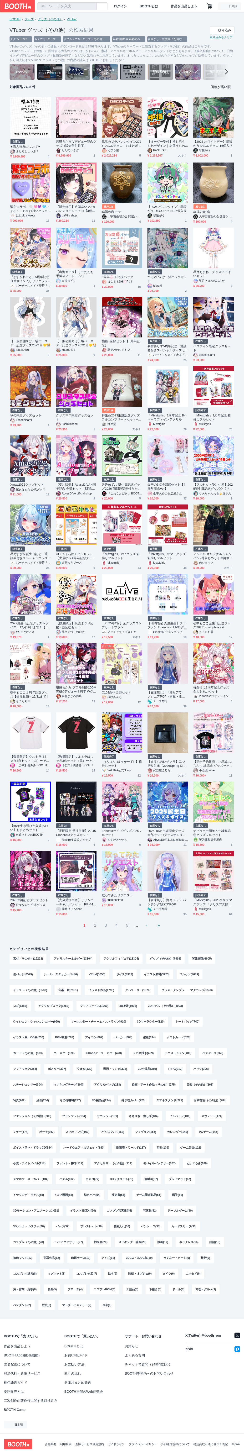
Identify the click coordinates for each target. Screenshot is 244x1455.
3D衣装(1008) (128, 1006)
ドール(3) (178, 1289)
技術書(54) (118, 1195)
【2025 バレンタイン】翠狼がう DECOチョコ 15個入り (167, 209)
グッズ (29, 19)
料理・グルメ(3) (205, 1289)
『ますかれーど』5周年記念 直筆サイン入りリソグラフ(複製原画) (29, 279)
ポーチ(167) (47, 1132)
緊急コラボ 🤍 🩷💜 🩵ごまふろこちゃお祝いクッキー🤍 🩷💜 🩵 (29, 209)
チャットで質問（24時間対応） (148, 1364)
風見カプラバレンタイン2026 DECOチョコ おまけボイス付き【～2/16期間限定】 (122, 144)
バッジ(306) (201, 1069)
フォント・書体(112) (69, 1163)
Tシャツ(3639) (189, 974)
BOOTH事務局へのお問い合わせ (149, 1373)
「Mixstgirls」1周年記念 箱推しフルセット (212, 417)
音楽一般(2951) (68, 990)
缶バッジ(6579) (23, 974)
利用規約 (65, 1444)
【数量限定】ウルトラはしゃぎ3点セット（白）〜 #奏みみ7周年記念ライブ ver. (29, 759)
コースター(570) (64, 1053)
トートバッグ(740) (187, 1021)
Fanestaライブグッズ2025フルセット (122, 833)
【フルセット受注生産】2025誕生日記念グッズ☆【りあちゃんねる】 (213, 487)
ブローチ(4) (75, 1289)
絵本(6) (112, 1273)
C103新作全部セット (116, 692)
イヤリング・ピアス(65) (28, 1195)
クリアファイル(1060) (94, 1006)
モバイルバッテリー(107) (159, 1163)
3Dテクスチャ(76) (121, 1179)
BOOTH (15, 19)
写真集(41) (150, 1210)
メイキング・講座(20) (132, 1242)
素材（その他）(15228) (28, 958)
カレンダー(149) (177, 1132)
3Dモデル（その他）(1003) (165, 1006)
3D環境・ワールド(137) (130, 1147)
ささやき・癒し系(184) (143, 1116)
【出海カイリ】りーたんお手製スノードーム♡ (74, 274)
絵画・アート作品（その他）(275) (154, 1084)
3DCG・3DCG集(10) (139, 1258)
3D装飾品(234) (101, 1100)
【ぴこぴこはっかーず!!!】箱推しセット (122, 763)
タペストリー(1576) (138, 990)
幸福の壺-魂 (201, 212)
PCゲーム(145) (208, 1132)
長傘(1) (107, 1305)
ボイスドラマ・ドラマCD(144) (32, 1147)
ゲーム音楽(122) (190, 1147)
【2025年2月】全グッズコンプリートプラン (122, 625)
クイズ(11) (108, 1258)
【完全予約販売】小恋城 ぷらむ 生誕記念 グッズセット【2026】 (212, 764)
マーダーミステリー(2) (76, 1305)
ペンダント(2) (22, 1305)
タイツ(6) (169, 1273)
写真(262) (19, 1100)
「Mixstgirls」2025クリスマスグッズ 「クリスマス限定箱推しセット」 (212, 902)
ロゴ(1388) (20, 1006)
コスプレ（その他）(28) (28, 1242)
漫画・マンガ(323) (115, 1069)
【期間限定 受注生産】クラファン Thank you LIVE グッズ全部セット (167, 625)
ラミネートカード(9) (176, 1258)
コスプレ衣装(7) (86, 1273)
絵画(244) (42, 1100)
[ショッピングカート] (209, 6)
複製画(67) (151, 1179)
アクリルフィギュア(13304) (121, 958)
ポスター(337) (57, 1069)
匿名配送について (17, 1364)
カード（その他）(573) (28, 1053)
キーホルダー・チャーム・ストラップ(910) (98, 1021)
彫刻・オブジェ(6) (140, 1273)
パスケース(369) (212, 1053)
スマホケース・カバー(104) (30, 1179)
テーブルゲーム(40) (180, 1210)
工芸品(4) (132, 1289)
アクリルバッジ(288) (107, 1084)
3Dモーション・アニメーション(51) (36, 1210)
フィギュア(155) (145, 1132)
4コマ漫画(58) (64, 1195)
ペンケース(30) (150, 1226)
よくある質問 (135, 1355)
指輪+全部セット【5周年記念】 (121, 343)
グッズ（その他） (50, 19)
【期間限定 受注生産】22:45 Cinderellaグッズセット (76, 833)
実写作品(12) (51, 1258)
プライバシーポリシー (143, 1444)
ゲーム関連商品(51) (148, 1195)
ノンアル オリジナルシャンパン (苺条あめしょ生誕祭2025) (213, 556)
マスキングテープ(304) (68, 1084)
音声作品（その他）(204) (210, 1100)
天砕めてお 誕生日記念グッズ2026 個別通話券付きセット (121, 487)
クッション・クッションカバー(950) (36, 1021)
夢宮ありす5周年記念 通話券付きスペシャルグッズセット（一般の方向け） (167, 348)
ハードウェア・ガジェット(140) (83, 1147)
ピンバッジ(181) (179, 1116)
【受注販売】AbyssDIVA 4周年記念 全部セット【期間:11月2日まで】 (76, 487)
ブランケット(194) (74, 1116)
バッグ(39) (62, 1226)
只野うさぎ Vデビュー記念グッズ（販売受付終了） (76, 143)
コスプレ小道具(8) (25, 1273)
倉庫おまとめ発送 (77, 1382)
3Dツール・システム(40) (29, 1226)
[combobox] (67, 6)
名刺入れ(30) (121, 1226)
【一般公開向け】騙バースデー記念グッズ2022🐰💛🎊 (30, 343)
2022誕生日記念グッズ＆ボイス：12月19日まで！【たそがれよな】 (29, 625)
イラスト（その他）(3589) (30, 990)
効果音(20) (100, 1242)
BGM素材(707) (64, 1037)
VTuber (72, 19)
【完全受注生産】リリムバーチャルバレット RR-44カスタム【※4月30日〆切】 (76, 902)
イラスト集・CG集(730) (28, 1037)
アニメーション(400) (178, 1053)
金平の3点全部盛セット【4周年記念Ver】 (166, 486)
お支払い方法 (74, 1364)
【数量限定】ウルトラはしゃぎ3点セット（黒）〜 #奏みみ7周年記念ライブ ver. (75, 759)
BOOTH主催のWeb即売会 (83, 1391)
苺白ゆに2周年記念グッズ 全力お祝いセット (212, 689)
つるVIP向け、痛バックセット (167, 279)
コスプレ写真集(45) (119, 1210)
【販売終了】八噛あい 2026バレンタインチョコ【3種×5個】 (76, 209)
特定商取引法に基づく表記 (210, 1444)
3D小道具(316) (147, 1069)
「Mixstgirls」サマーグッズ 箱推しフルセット (166, 556)
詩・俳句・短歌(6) (25, 1289)
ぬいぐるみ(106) (197, 1163)
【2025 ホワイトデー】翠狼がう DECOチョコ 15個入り (213, 143)
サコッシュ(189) (107, 1116)
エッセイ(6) (193, 1273)
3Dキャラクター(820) (150, 1021)
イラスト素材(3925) (156, 974)
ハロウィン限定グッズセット (212, 348)
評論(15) (214, 1242)
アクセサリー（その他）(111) (113, 1163)
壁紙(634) (149, 1037)
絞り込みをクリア (221, 37)
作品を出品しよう (184, 6)
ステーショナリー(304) (28, 1084)
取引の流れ (72, 1373)
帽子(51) (177, 1195)
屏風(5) (52, 1289)
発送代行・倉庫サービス (22, 1373)
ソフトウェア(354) (25, 1069)
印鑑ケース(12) (80, 1258)
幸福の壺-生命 (112, 212)
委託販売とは (14, 1391)
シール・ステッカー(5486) (61, 974)
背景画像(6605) (202, 958)
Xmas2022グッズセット (27, 484)
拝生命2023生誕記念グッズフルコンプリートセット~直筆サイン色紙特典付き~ (121, 417)
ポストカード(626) (178, 1037)
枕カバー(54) (92, 1195)
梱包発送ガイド (15, 1382)
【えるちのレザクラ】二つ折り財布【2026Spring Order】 (167, 764)
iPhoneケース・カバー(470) (104, 1053)
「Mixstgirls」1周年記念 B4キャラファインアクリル (166, 417)
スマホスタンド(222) (169, 1100)
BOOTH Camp (14, 1410)
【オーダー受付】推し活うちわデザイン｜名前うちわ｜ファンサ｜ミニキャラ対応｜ (166, 144)
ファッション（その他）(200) (32, 1116)
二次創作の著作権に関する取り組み (30, 1400)
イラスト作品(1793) (101, 990)
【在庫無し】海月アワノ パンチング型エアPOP (166, 902)
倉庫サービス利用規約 (89, 1444)
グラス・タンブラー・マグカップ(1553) (187, 990)
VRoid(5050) (97, 974)
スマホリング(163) (77, 1132)
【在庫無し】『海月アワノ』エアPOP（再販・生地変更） (166, 695)
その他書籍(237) (70, 1100)
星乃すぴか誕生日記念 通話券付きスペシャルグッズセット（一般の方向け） (29, 556)
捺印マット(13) (22, 1258)
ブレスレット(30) (91, 1226)
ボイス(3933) (124, 974)
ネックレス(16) (188, 1242)
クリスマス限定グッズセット (74, 417)
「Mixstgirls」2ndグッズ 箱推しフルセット (121, 556)
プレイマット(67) (180, 1179)
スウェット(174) (211, 1116)
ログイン (120, 6)
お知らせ (131, 1346)
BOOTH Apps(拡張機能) (22, 1355)
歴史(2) (46, 1305)
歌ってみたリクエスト (117, 895)
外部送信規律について (175, 1444)
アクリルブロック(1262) (53, 1006)
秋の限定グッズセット (25, 415)
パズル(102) (67, 1179)
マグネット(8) (57, 1273)
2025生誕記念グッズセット (29, 900)
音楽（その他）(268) (200, 1084)
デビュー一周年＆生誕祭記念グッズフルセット (212, 833)
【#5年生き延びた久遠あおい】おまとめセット (29, 828)
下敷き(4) (155, 1289)
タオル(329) (84, 1069)
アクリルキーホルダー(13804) (73, 958)
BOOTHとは (148, 6)
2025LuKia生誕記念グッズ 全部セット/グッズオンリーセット (167, 833)
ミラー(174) (20, 1132)
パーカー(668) (123, 1037)
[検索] (92, 6)
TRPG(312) (175, 1069)
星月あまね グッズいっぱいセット (212, 274)
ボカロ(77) (92, 1179)
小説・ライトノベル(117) (29, 1163)
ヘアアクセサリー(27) (69, 1242)
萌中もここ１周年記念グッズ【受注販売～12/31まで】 (29, 694)
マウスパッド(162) (112, 1132)
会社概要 (50, 1444)
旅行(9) (205, 1258)
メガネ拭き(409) (143, 1053)
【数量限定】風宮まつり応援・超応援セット (74, 625)
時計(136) (163, 1147)
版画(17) (162, 1242)
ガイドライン (116, 1444)
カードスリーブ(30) (183, 1226)
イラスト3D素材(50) (83, 1210)
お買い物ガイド (76, 1355)
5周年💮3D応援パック (117, 277)
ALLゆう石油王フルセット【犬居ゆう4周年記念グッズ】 (74, 556)
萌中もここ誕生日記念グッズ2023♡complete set (212, 625)
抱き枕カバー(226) (133, 1100)
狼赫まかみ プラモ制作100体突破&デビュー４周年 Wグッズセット (76, 689)
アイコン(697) (94, 1037)
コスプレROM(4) (104, 1289)
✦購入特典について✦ (25, 146)
